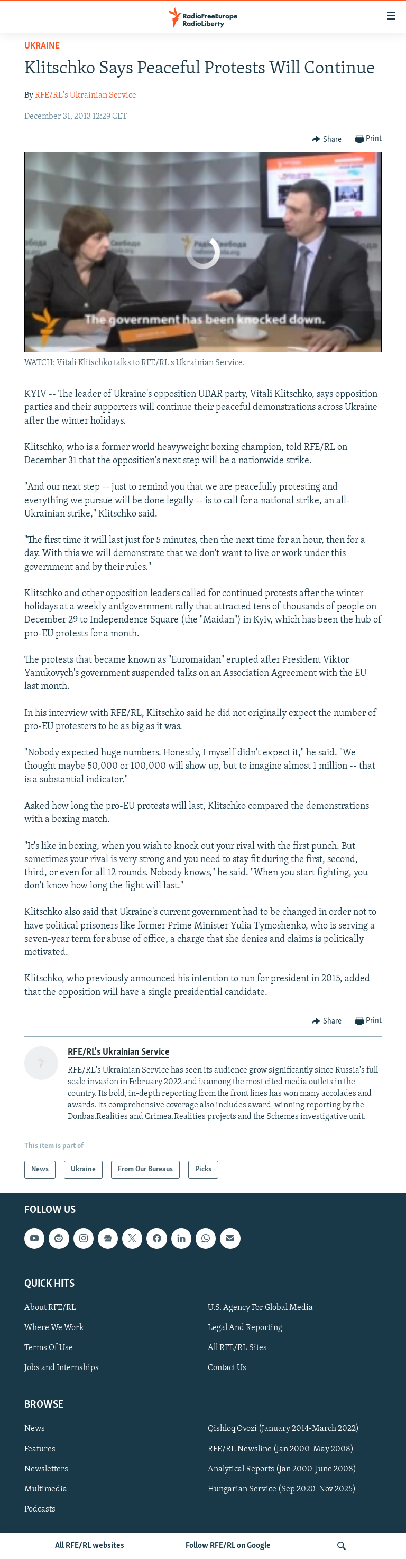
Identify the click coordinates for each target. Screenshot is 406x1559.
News (34, 1429)
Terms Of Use (48, 1348)
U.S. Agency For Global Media (260, 1308)
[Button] (327, 139)
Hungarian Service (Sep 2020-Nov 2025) (282, 1489)
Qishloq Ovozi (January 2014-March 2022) (283, 1429)
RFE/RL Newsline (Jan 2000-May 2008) (281, 1449)
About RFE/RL (50, 1308)
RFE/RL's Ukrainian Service (85, 95)
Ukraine (42, 46)
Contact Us (227, 1368)
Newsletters (46, 1469)
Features (40, 1449)
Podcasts (40, 1509)
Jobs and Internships (61, 1368)
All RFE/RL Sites (237, 1348)
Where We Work (54, 1328)
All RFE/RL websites (89, 1546)
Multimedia (45, 1489)
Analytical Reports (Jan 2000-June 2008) (282, 1469)
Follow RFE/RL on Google (228, 1546)
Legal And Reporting (245, 1328)
